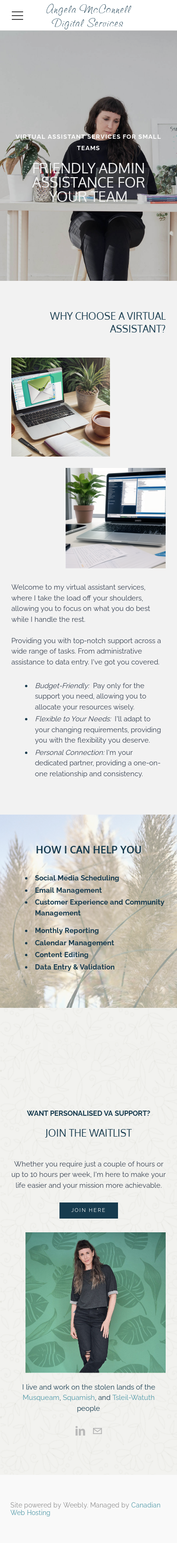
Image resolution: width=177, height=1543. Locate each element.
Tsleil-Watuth (133, 1397)
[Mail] (97, 1431)
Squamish (79, 1397)
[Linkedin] (80, 1431)
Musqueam (41, 1397)
